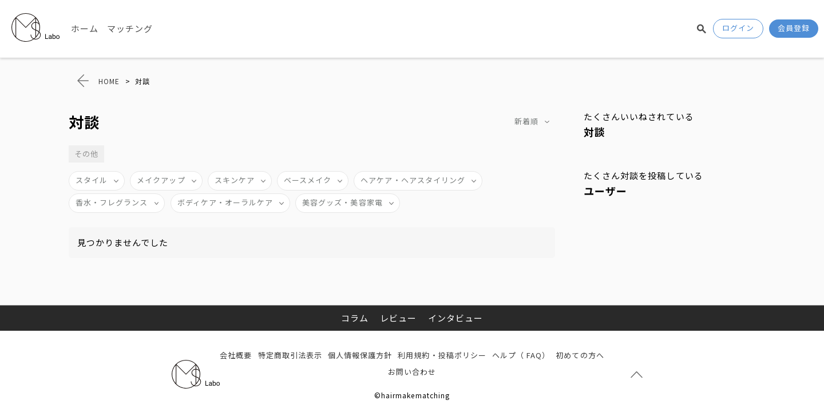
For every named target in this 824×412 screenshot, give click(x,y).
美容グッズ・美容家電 (342, 202)
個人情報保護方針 (360, 355)
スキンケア (235, 180)
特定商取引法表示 (290, 355)
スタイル (92, 180)
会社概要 (236, 355)
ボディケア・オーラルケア (225, 202)
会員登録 (794, 27)
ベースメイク (307, 180)
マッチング (130, 28)
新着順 (526, 121)
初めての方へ (580, 355)
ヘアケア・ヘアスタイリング (412, 180)
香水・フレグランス (112, 202)
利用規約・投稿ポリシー (442, 355)
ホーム (84, 28)
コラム (355, 318)
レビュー (398, 318)
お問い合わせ (412, 371)
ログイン (738, 27)
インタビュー (455, 318)
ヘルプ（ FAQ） (521, 355)
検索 (701, 28)
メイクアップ (161, 180)
